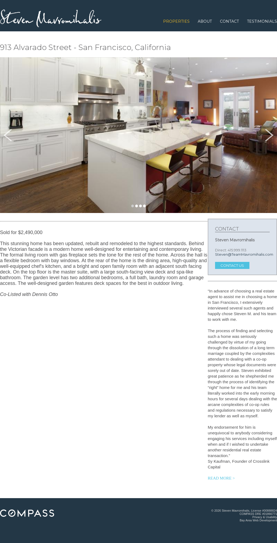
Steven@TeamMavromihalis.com (244, 254)
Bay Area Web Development (258, 520)
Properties (176, 21)
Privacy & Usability (264, 517)
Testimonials (262, 21)
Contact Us (232, 265)
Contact (229, 21)
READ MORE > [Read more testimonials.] (221, 478)
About (205, 21)
